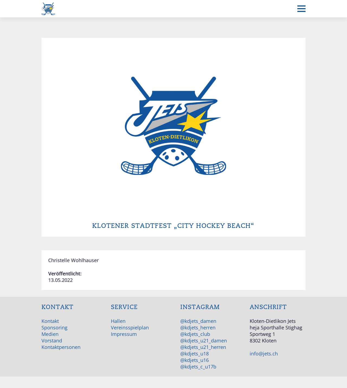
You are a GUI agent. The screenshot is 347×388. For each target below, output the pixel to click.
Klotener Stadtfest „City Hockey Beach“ (173, 226)
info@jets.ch (264, 353)
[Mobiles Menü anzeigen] (301, 8)
